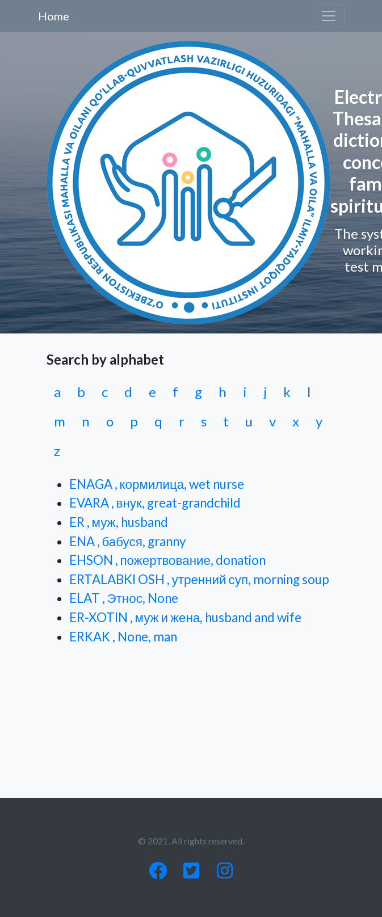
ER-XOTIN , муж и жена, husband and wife (185, 617)
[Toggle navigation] (329, 16)
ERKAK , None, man (123, 636)
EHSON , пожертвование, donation (167, 560)
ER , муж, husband (118, 522)
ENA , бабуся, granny (127, 541)
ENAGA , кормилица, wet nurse (157, 484)
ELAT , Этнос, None (123, 598)
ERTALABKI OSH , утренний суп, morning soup (199, 579)
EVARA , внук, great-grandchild (155, 502)
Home (53, 16)
